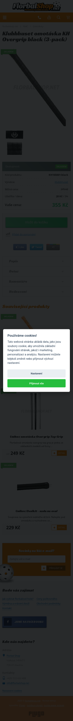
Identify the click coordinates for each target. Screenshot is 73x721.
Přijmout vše (36, 383)
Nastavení (36, 373)
